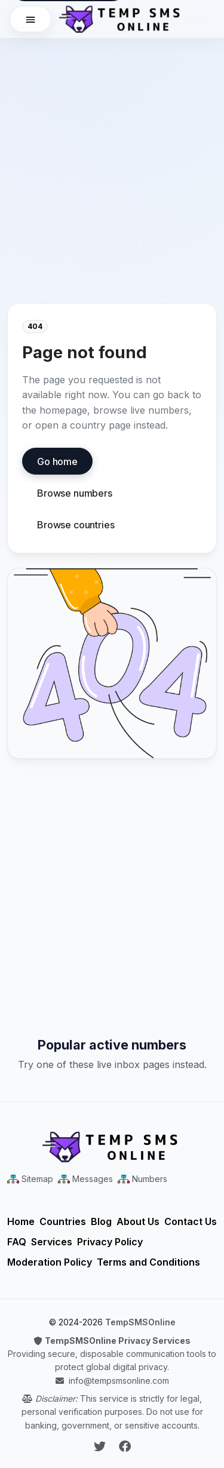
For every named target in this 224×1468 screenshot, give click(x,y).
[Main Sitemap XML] (30, 1179)
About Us (137, 1221)
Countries (62, 1221)
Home (21, 1221)
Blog (101, 1221)
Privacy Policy (110, 1242)
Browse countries (75, 525)
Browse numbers (74, 493)
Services (51, 1242)
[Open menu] (30, 19)
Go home (57, 461)
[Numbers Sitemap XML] (142, 1179)
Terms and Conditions (148, 1262)
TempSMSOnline (140, 1322)
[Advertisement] (112, 151)
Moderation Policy (49, 1262)
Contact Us (190, 1221)
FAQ (16, 1242)
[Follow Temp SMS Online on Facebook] (125, 1446)
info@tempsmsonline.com (119, 1380)
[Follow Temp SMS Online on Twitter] (101, 1446)
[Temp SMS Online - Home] (112, 1147)
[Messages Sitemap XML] (85, 1179)
